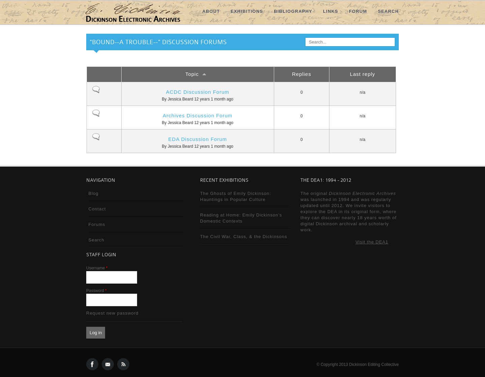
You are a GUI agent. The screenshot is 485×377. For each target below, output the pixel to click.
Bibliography (293, 11)
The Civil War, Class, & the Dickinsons (243, 236)
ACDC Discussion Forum (197, 92)
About (211, 11)
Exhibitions (247, 11)
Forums (97, 224)
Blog (94, 193)
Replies (301, 74)
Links (330, 11)
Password (96, 290)
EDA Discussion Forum (197, 139)
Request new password (112, 313)
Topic (197, 74)
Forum (358, 11)
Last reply (362, 74)
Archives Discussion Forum (197, 115)
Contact (97, 208)
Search (388, 11)
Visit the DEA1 (371, 241)
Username (96, 268)
